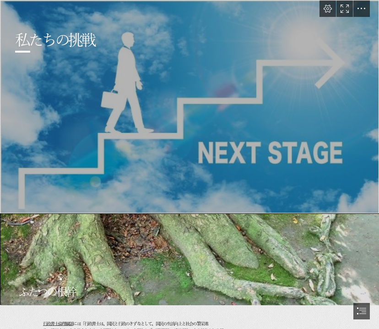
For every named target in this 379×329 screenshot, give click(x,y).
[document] (189, 164)
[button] (327, 8)
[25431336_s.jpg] (189, 106)
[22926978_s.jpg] (189, 259)
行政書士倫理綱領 (58, 324)
